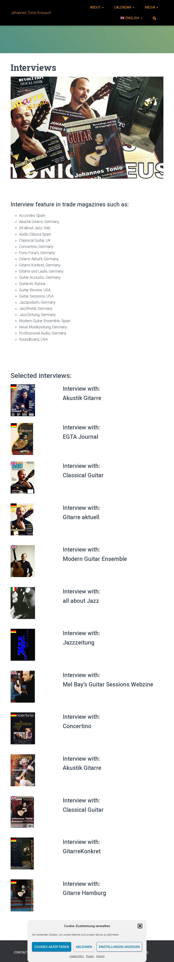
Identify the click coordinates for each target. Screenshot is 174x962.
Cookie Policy (77, 956)
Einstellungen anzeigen (119, 947)
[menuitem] (131, 18)
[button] (140, 926)
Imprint (100, 956)
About (97, 7)
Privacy (90, 956)
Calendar (124, 7)
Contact (21, 952)
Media (151, 7)
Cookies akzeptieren (51, 947)
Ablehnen (84, 947)
